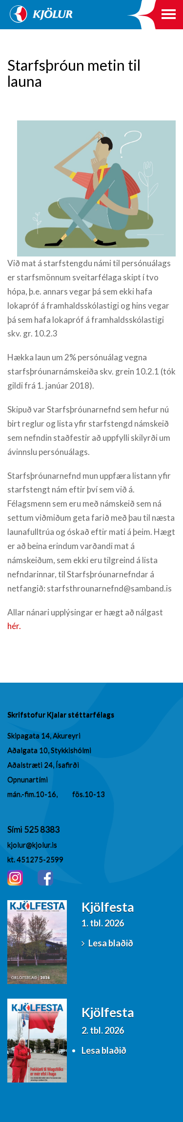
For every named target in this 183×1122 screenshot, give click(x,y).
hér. (14, 626)
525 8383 (42, 829)
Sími (15, 829)
